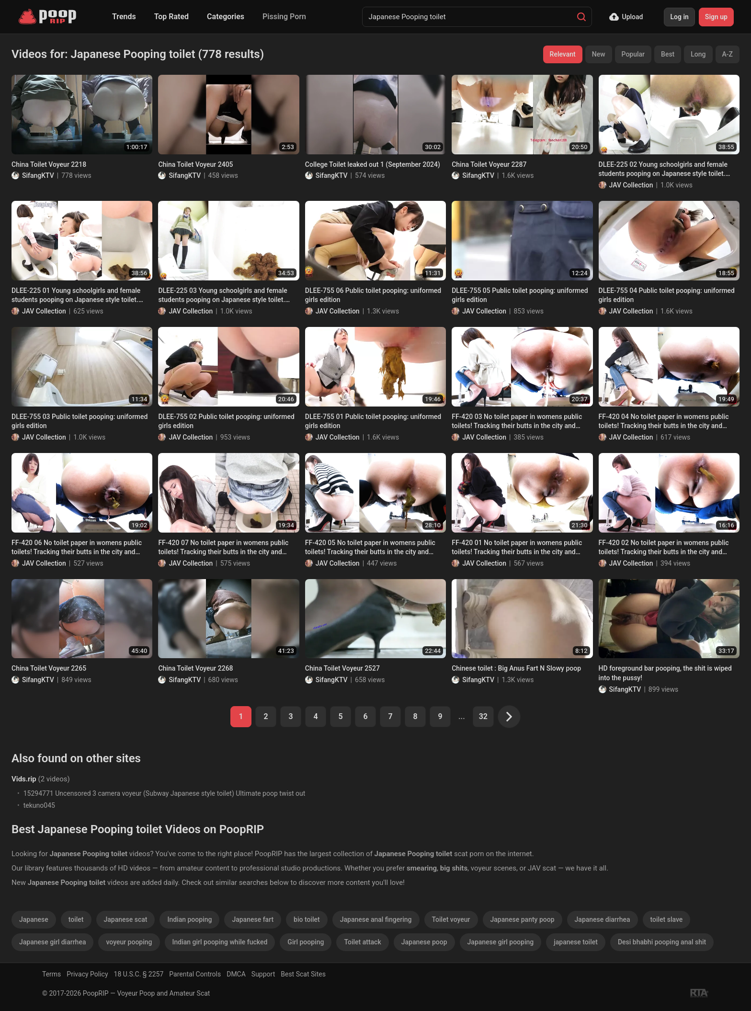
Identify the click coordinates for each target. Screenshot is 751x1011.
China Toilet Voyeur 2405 (195, 164)
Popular (633, 54)
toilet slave (666, 919)
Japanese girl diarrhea (52, 942)
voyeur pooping (129, 942)
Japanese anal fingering (376, 919)
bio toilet (307, 919)
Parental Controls (195, 974)
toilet (76, 919)
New (598, 54)
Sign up (716, 17)
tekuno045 (39, 805)
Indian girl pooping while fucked (220, 942)
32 (483, 716)
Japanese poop (424, 942)
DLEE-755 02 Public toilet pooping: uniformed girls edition (226, 421)
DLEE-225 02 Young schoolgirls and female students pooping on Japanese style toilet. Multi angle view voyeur (663, 170)
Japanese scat (126, 919)
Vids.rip (23, 779)
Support (263, 974)
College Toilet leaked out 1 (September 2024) (372, 164)
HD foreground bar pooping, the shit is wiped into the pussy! (665, 673)
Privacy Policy (87, 974)
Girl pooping (305, 942)
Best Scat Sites (303, 974)
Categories (225, 16)
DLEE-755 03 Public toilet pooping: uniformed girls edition (79, 421)
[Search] (581, 16)
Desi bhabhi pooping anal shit (662, 942)
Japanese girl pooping (500, 942)
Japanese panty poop (522, 919)
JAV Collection (631, 185)
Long (698, 54)
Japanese (33, 919)
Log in (679, 17)
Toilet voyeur (451, 919)
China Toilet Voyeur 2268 (195, 668)
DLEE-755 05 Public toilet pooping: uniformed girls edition (520, 295)
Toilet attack (362, 942)
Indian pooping (189, 919)
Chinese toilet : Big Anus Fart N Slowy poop (516, 668)
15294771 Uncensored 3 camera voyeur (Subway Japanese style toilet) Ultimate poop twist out (164, 793)
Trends (124, 16)
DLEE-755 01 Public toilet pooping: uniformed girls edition (373, 421)
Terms (51, 974)
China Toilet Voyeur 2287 (489, 164)
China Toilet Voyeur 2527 (342, 668)
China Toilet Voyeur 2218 (48, 164)
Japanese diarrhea (602, 919)
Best (667, 54)
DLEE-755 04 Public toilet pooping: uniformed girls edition (667, 295)
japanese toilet (576, 942)
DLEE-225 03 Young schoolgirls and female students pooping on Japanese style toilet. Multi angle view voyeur (222, 296)
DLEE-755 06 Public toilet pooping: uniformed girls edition (373, 295)
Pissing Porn (284, 16)
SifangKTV (38, 175)
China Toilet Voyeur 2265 (48, 668)
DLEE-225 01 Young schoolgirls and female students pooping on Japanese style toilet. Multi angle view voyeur (75, 296)
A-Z (727, 54)
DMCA (236, 974)
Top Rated (171, 16)
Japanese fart (252, 919)
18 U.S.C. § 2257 (139, 974)
